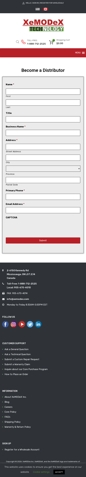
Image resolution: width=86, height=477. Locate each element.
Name (10, 84)
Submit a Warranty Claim (17, 364)
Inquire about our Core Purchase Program (26, 369)
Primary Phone (15, 190)
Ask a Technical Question (18, 354)
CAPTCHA (11, 217)
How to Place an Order (16, 374)
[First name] (43, 92)
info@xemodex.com (18, 299)
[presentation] (29, 227)
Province (10, 174)
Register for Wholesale (52, 3)
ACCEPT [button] (59, 472)
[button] (78, 52)
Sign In (35, 3)
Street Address (13, 152)
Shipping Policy (12, 422)
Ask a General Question (17, 349)
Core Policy (10, 411)
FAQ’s (7, 417)
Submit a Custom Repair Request (22, 359)
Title (9, 113)
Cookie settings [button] (41, 472)
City (8, 162)
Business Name (15, 126)
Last (8, 107)
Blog (7, 402)
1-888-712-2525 (34, 43)
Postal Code (12, 185)
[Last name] (43, 103)
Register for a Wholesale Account (22, 449)
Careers (8, 407)
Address (11, 140)
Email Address (15, 204)
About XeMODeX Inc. (15, 397)
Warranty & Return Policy (18, 427)
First (8, 96)
